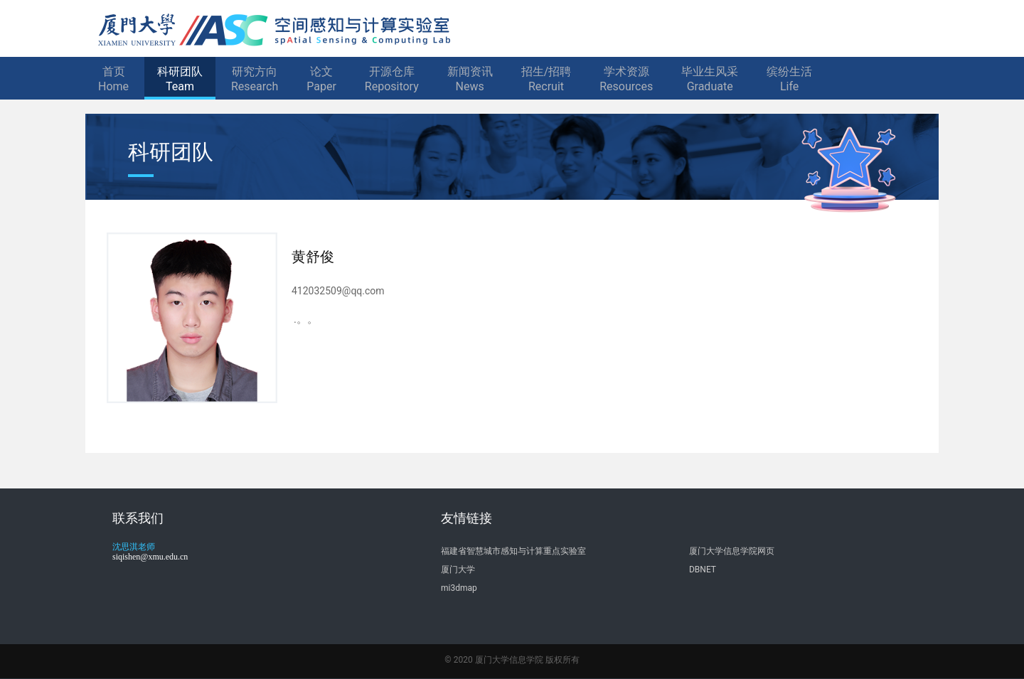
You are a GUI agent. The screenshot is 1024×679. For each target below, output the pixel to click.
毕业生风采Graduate (709, 79)
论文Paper (321, 79)
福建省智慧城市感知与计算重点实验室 (513, 551)
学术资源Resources (626, 79)
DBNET (702, 569)
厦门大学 (458, 569)
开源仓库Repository (392, 79)
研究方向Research (254, 79)
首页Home (113, 79)
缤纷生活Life (789, 79)
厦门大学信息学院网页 (731, 551)
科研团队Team (180, 79)
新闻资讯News (470, 79)
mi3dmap (459, 588)
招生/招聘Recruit (546, 79)
